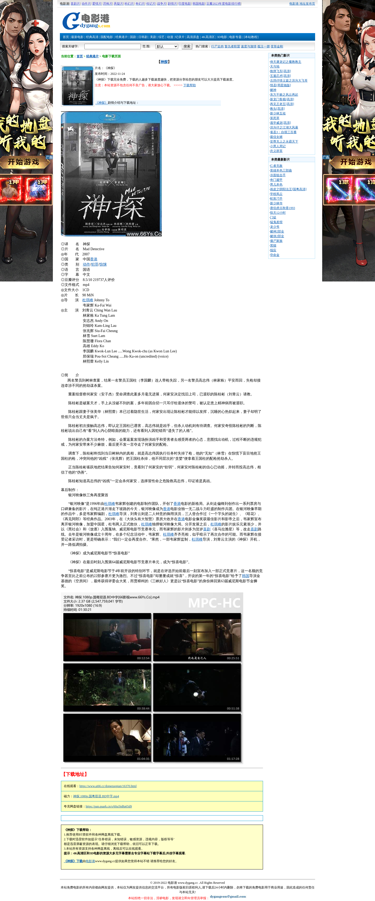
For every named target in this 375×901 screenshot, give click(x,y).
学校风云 (276, 194)
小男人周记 (278, 146)
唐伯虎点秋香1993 (282, 208)
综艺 (161, 37)
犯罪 (94, 264)
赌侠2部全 (277, 236)
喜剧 (206, 529)
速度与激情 (249, 46)
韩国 (245, 576)
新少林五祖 (278, 113)
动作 (86, 264)
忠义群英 (276, 151)
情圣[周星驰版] (280, 85)
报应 (273, 250)
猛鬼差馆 (276, 222)
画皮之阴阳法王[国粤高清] (288, 189)
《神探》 (101, 103)
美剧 (153, 37)
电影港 (90, 861)
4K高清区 (208, 37)
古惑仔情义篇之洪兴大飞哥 (289, 80)
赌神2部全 (277, 231)
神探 (164, 62)
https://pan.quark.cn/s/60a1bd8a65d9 (109, 806)
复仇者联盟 (232, 46)
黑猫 (273, 245)
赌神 (273, 90)
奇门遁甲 (276, 180)
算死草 (274, 118)
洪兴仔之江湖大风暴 (284, 127)
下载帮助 (189, 85)
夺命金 (274, 255)
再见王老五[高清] (282, 104)
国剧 (133, 37)
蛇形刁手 (276, 198)
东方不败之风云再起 (284, 94)
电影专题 (235, 37)
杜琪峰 (87, 300)
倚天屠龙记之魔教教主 (285, 62)
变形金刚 (277, 46)
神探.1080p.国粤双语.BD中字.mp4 (96, 796)
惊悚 (103, 264)
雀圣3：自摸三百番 (283, 132)
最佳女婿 (276, 137)
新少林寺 (276, 203)
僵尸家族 (276, 241)
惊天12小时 (278, 212)
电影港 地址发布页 (302, 3)
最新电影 (77, 37)
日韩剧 (143, 37)
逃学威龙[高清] (280, 123)
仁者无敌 (276, 166)
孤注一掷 (263, 46)
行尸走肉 (217, 46)
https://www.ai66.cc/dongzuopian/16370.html (108, 786)
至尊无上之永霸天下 (284, 141)
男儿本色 (276, 184)
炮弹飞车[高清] (280, 71)
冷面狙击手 (278, 175)
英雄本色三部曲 (281, 170)
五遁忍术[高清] (280, 76)
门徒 (273, 217)
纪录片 (180, 37)
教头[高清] (277, 109)
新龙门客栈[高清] (282, 99)
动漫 (170, 37)
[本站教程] (251, 37)
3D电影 (222, 37)
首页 (66, 37)
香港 (93, 259)
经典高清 (92, 37)
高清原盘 (193, 37)
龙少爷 (274, 227)
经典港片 (121, 37)
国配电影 (107, 37)
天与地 (274, 66)
